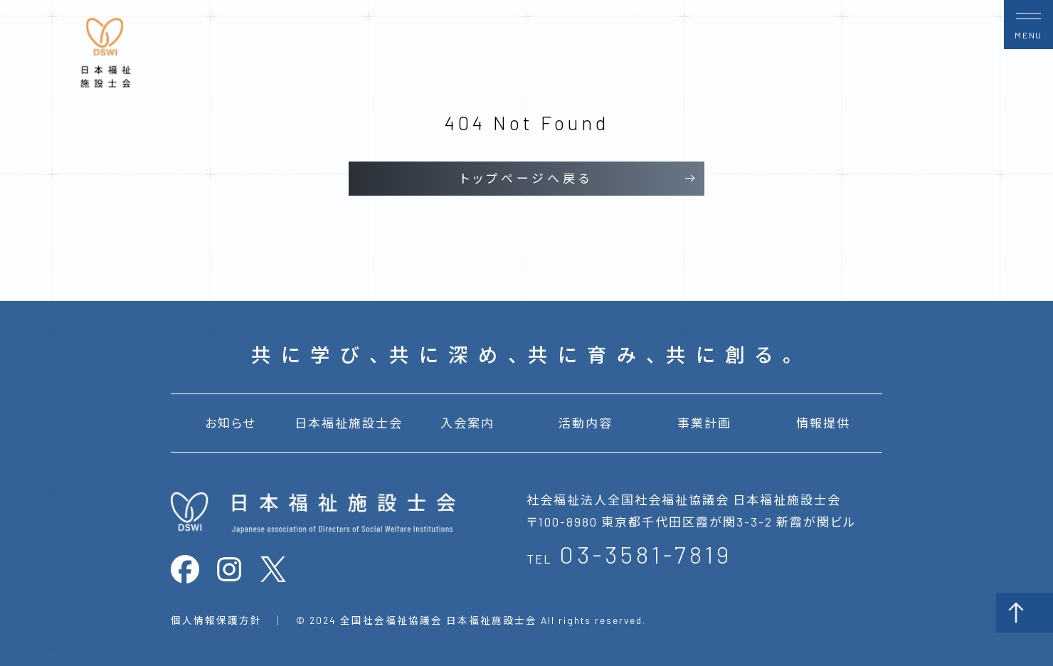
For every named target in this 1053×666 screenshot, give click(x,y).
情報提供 (823, 423)
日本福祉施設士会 (349, 423)
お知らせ (230, 423)
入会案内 (467, 423)
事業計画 (704, 423)
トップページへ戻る (526, 178)
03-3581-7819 (645, 554)
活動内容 (586, 423)
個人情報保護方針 (216, 620)
